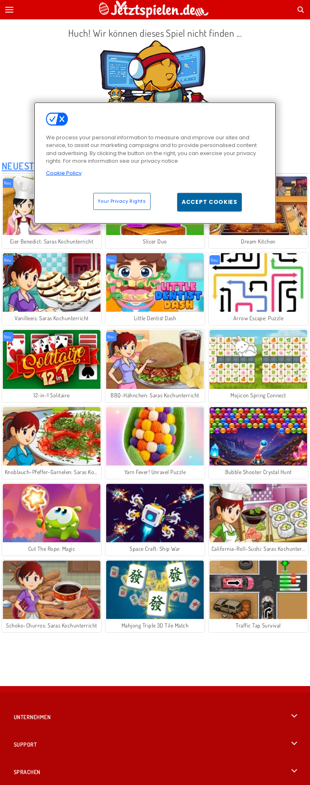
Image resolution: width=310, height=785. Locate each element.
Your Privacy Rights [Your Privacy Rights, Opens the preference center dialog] (122, 201)
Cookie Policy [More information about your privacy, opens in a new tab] (64, 172)
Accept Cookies (209, 202)
